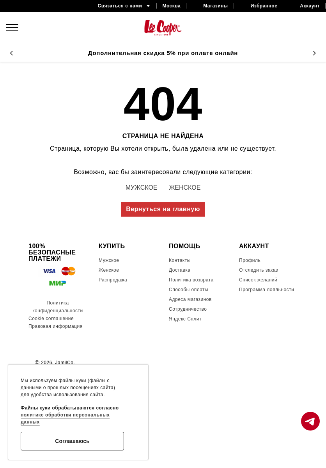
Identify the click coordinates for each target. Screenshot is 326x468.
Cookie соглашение (51, 318)
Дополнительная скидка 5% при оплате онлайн (163, 53)
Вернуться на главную (163, 209)
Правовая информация (55, 326)
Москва (171, 6)
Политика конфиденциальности (57, 306)
